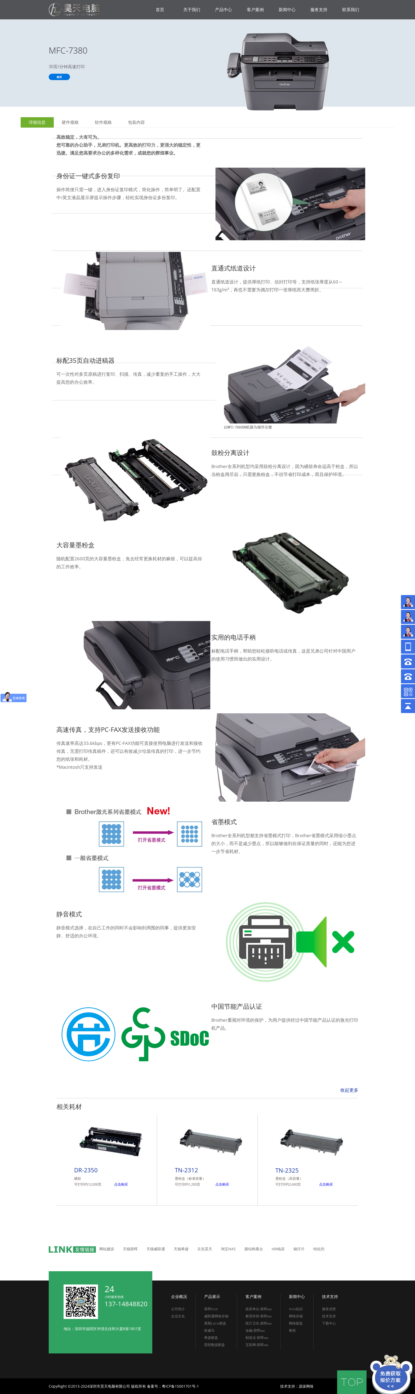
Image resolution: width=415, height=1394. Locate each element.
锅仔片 (299, 1248)
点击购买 (121, 1184)
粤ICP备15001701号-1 (180, 1386)
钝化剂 (318, 1248)
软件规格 (103, 122)
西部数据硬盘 (214, 1345)
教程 (292, 1330)
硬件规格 (70, 122)
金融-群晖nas (255, 1330)
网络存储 (296, 1316)
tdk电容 (278, 1248)
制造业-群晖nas (257, 1338)
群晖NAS (211, 1309)
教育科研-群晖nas (259, 1316)
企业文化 (178, 1316)
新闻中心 (297, 1296)
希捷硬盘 (211, 1338)
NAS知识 (296, 1309)
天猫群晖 (130, 1248)
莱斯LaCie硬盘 (215, 1323)
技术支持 (330, 1296)
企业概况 (179, 1296)
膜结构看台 (253, 1248)
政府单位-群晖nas (259, 1309)
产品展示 (212, 1296)
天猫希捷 (181, 1248)
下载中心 (329, 1323)
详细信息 (37, 122)
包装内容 (136, 122)
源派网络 (306, 1386)
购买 (59, 77)
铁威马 (209, 1330)
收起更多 (349, 1090)
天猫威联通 (155, 1248)
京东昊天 (204, 1248)
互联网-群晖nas (257, 1345)
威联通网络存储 (216, 1316)
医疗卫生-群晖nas (259, 1323)
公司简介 (178, 1309)
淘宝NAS (228, 1248)
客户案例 (253, 1296)
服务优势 (329, 1309)
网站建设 (106, 1248)
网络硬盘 (296, 1323)
